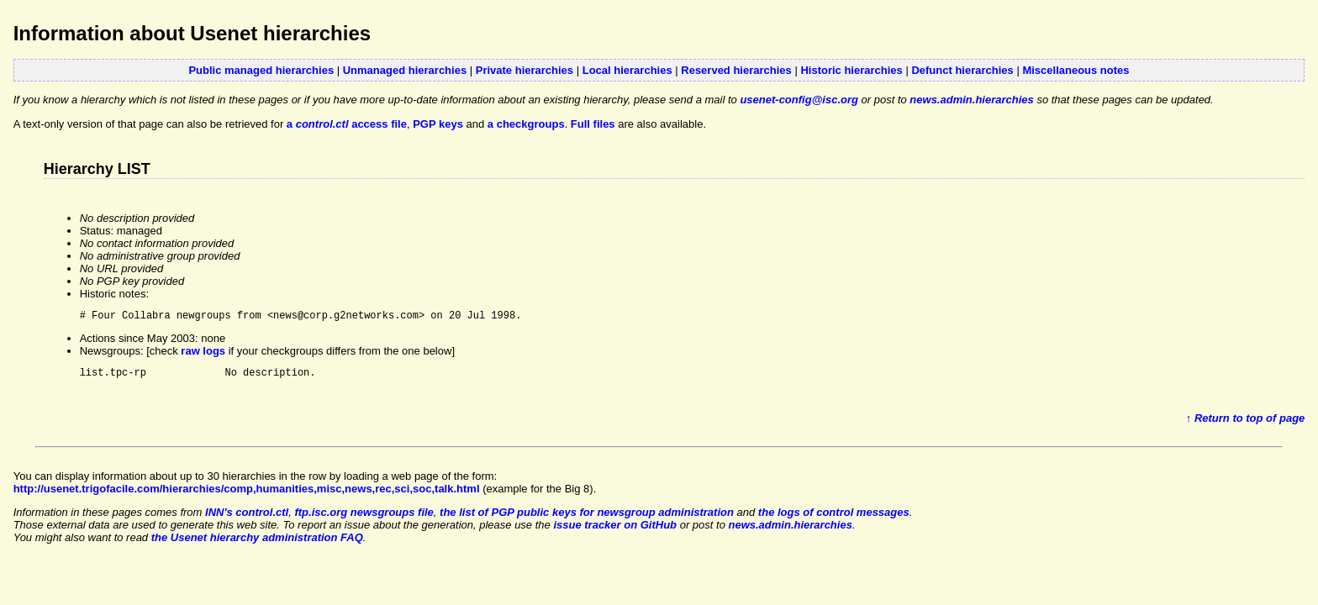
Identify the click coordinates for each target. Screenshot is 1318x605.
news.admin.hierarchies (971, 99)
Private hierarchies (524, 70)
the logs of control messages (833, 517)
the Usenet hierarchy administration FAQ (257, 542)
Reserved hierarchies (736, 70)
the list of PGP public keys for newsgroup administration (587, 517)
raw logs (203, 353)
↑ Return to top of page (1245, 423)
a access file (347, 124)
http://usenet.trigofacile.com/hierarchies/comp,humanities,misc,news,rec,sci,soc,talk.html (246, 493)
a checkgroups (526, 124)
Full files (593, 124)
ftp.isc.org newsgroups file (363, 517)
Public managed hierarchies (261, 70)
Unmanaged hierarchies (405, 70)
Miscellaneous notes (1075, 70)
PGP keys (438, 124)
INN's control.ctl (246, 517)
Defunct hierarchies (962, 70)
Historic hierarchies (851, 70)
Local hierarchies (627, 70)
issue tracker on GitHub (615, 529)
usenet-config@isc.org (799, 99)
